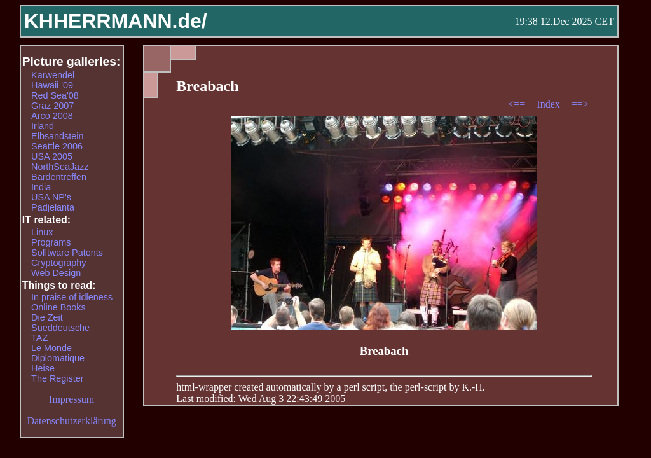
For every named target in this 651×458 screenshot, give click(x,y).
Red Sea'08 (55, 95)
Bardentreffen (58, 177)
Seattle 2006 (57, 146)
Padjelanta (52, 207)
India (41, 187)
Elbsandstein (57, 136)
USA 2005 (51, 156)
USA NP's (51, 197)
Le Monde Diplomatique (58, 353)
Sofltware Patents (67, 252)
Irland (42, 126)
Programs (51, 242)
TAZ (39, 338)
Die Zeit (47, 317)
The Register (57, 378)
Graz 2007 (52, 106)
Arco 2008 (52, 116)
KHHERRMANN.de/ (115, 21)
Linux (42, 232)
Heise (43, 368)
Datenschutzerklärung (71, 420)
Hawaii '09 (52, 85)
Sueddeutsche (60, 328)
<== (518, 104)
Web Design (56, 273)
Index (549, 104)
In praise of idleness (72, 297)
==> (580, 104)
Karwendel (52, 75)
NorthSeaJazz (59, 167)
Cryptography (58, 263)
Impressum (71, 399)
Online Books (58, 307)
